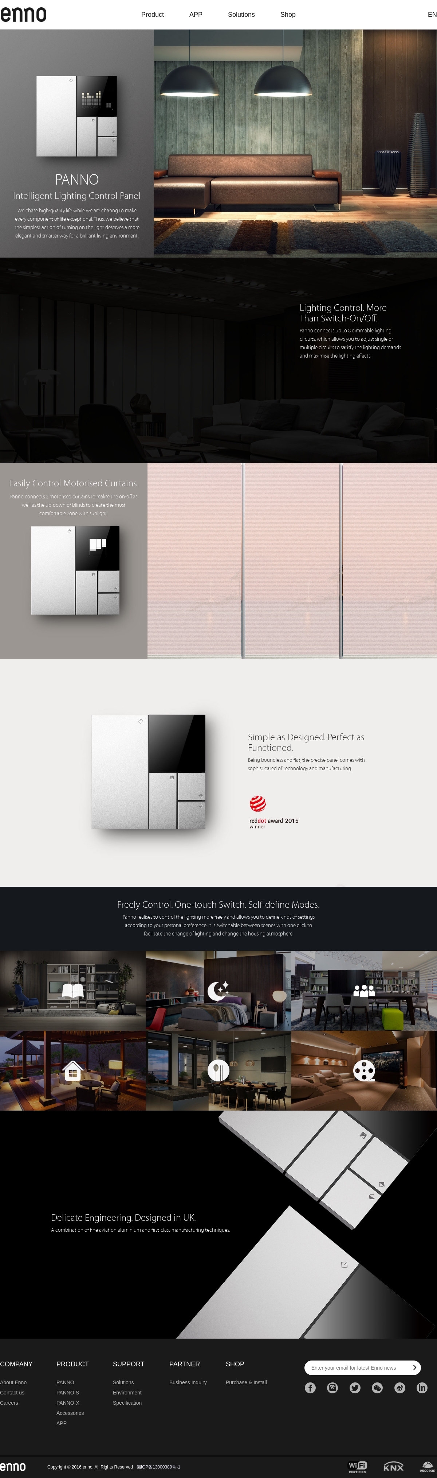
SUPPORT (129, 1364)
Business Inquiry (188, 1382)
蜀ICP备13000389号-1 (158, 1467)
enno (23, 14)
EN (432, 14)
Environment (127, 1393)
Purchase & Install (246, 1382)
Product (152, 14)
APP (195, 14)
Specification (127, 1403)
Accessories (70, 1413)
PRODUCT (72, 1364)
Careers (9, 1403)
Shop (288, 14)
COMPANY (16, 1364)
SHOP (235, 1364)
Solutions (241, 14)
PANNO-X (67, 1403)
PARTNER (184, 1364)
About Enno (13, 1382)
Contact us (12, 1393)
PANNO (65, 1382)
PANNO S (67, 1393)
